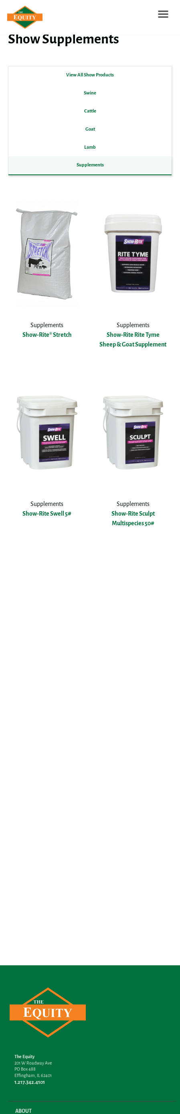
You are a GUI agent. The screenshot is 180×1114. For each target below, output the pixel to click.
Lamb (90, 147)
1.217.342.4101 (29, 1082)
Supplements (90, 165)
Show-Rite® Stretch (47, 335)
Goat (90, 129)
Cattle (90, 111)
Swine (90, 93)
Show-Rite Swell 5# (46, 514)
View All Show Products (90, 75)
